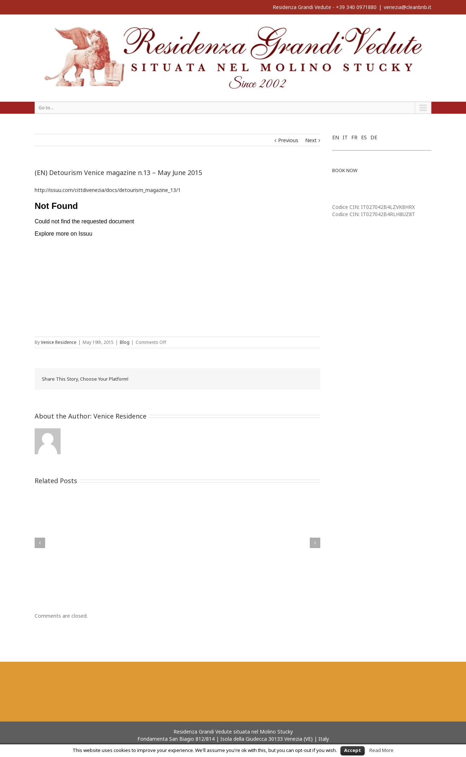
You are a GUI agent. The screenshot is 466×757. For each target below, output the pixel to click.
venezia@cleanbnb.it (407, 7)
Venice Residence (58, 342)
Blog (124, 342)
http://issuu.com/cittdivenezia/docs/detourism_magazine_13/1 (108, 190)
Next (311, 140)
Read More (381, 750)
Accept (352, 750)
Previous (288, 140)
